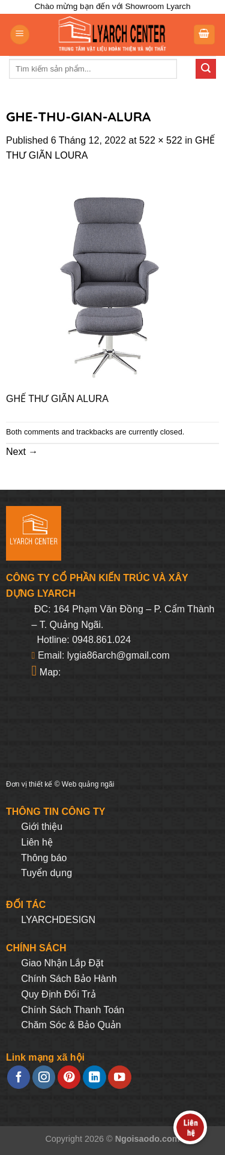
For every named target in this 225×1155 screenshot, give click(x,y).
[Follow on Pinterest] (69, 1077)
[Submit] (206, 69)
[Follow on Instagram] (43, 1077)
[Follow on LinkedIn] (94, 1077)
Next (22, 451)
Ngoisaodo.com (147, 1139)
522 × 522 (160, 140)
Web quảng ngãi (88, 784)
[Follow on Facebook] (18, 1077)
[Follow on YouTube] (119, 1077)
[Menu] (19, 34)
